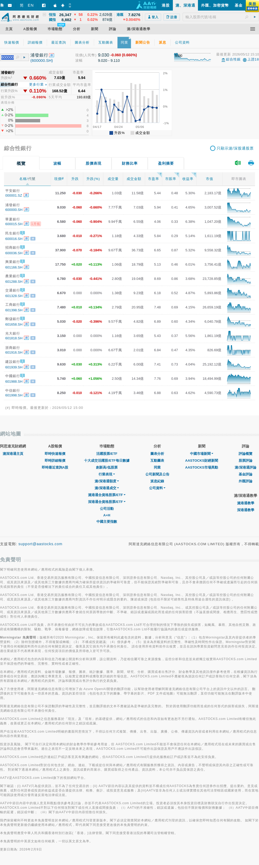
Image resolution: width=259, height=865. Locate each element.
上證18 (253, 59)
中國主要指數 (106, 522)
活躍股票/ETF (106, 454)
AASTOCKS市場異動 (201, 467)
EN (31, 5)
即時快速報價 (55, 454)
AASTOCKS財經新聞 (201, 460)
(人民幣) (90, 55)
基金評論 (245, 474)
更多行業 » (38, 84)
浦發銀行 (39, 55)
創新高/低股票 (107, 467)
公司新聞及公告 (157, 474)
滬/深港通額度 (107, 481)
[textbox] (221, 17)
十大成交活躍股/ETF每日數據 (106, 460)
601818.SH (13, 338)
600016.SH (13, 239)
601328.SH (13, 296)
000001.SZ (13, 195)
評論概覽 (245, 454)
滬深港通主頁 (13, 454)
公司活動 (107, 509)
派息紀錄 (157, 481)
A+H (106, 515)
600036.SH (13, 253)
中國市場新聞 (201, 454)
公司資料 (157, 488)
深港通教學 (245, 510)
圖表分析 (157, 454)
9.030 (103, 55)
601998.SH (13, 395)
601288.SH (13, 282)
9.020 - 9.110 (109, 60)
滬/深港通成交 (107, 488)
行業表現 (107, 474)
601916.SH (13, 352)
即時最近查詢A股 (55, 467)
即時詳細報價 (55, 460)
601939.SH (13, 367)
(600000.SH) (41, 60)
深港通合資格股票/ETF (107, 502)
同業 (157, 467)
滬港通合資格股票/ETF (107, 495)
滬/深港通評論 (245, 467)
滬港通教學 (245, 503)
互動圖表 (157, 460)
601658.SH (13, 324)
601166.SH (13, 267)
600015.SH (13, 224)
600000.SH (13, 210)
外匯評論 (245, 481)
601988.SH (13, 381)
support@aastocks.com (40, 544)
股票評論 (245, 460)
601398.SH (13, 310)
